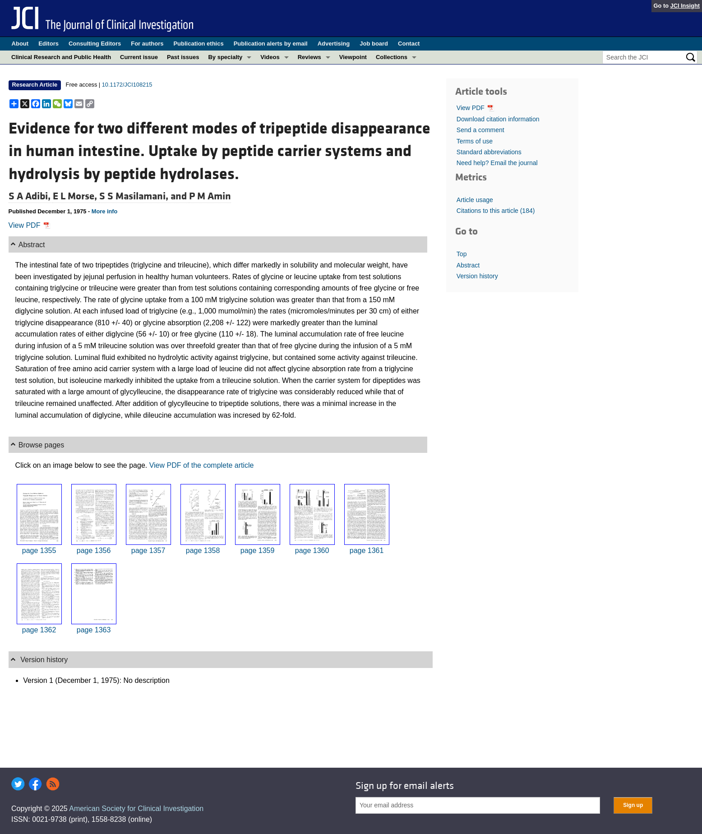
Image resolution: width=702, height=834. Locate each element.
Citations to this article (496, 210)
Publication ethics (198, 43)
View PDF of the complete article (201, 465)
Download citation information (498, 119)
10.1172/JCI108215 (127, 84)
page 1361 (367, 550)
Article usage (475, 199)
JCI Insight (685, 5)
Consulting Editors (95, 43)
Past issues (183, 57)
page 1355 (39, 550)
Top (462, 254)
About (20, 43)
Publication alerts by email (271, 43)
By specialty (225, 57)
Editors (48, 43)
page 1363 (94, 630)
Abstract (468, 265)
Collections (391, 57)
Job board (374, 43)
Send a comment (480, 130)
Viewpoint (353, 57)
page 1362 (39, 630)
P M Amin (210, 196)
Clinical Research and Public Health (61, 57)
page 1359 (257, 550)
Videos (269, 57)
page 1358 (203, 550)
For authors (147, 43)
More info (105, 211)
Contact (409, 43)
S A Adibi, (31, 196)
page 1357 (148, 550)
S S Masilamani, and (144, 196)
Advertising (334, 43)
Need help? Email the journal (497, 162)
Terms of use (475, 141)
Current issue (139, 57)
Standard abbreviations (489, 152)
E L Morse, (76, 196)
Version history (477, 276)
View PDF (30, 225)
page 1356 (94, 550)
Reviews (309, 57)
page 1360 (312, 550)
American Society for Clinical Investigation (136, 808)
